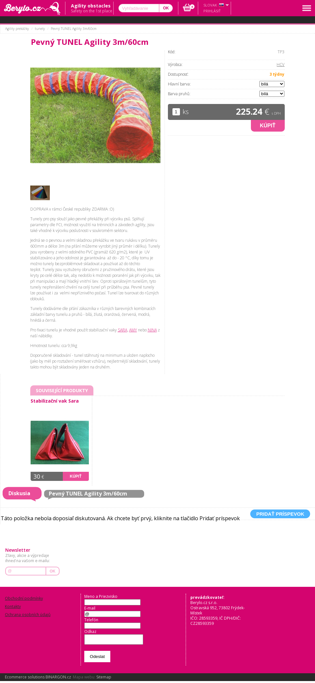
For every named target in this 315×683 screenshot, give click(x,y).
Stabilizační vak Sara (55, 401)
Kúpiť (268, 125)
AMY (133, 330)
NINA (152, 330)
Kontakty (13, 606)
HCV (280, 64)
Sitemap (103, 679)
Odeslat (97, 658)
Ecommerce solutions (25, 679)
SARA (122, 330)
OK (53, 571)
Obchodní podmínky (24, 598)
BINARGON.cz (58, 679)
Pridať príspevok (280, 514)
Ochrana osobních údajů (27, 614)
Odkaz (90, 631)
